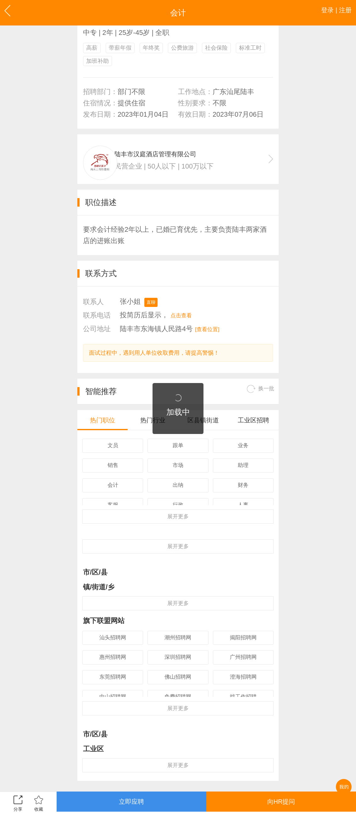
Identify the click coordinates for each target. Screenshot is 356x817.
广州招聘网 (243, 689)
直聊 (153, 309)
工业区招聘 (253, 430)
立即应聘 (131, 804)
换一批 (257, 399)
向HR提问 (281, 804)
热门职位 (102, 430)
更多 (178, 532)
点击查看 (185, 322)
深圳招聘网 (178, 689)
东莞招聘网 (113, 713)
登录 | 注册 (331, 12)
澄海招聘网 (243, 713)
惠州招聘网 (113, 689)
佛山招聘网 (178, 713)
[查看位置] (211, 336)
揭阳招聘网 (243, 666)
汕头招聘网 (113, 666)
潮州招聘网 (178, 666)
